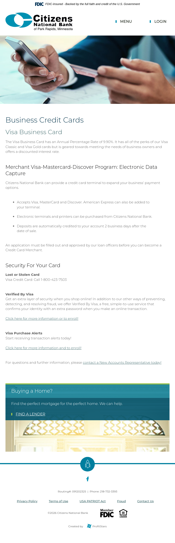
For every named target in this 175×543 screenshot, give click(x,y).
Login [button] (160, 21)
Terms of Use (58, 501)
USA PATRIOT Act (93, 501)
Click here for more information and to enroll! (43, 348)
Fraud (121, 501)
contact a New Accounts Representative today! (122, 362)
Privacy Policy (27, 501)
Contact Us (145, 501)
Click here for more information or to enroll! (41, 318)
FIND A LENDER (30, 414)
